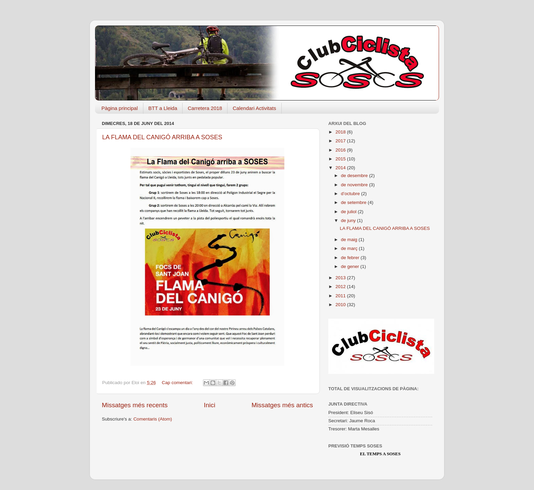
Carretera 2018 (205, 108)
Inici (210, 405)
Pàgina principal (119, 108)
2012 (341, 286)
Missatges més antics (282, 405)
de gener (350, 266)
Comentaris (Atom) (153, 419)
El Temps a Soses (380, 453)
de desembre (355, 175)
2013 (341, 277)
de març (350, 248)
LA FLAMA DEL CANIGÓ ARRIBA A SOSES (162, 137)
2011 (341, 295)
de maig (350, 239)
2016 (341, 150)
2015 (341, 158)
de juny (349, 220)
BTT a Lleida (162, 108)
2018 (341, 132)
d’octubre (351, 193)
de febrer (351, 257)
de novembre (355, 184)
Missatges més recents (135, 405)
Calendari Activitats (254, 108)
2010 (341, 304)
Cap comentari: (178, 382)
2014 (341, 167)
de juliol (349, 211)
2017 (341, 140)
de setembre (354, 202)
